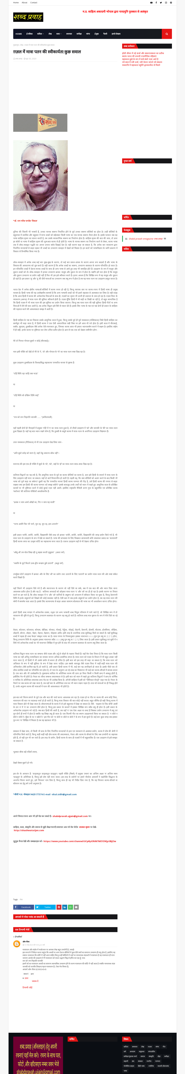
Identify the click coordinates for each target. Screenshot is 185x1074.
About (24, 2)
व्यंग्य (157, 1046)
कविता (126, 1046)
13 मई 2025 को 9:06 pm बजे (35, 945)
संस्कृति (151, 1056)
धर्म (125, 1051)
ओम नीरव (26, 941)
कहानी (126, 1061)
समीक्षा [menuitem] (79, 33)
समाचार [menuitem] (69, 33)
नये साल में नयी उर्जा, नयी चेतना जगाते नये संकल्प (142, 62)
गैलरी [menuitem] (105, 33)
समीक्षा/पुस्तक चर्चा (130, 1056)
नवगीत (149, 1061)
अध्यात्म (132, 1051)
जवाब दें (25, 974)
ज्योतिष (151, 1066)
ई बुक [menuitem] (97, 33)
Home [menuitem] (19, 33)
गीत (164, 1046)
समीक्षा (166, 1056)
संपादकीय (151, 1051)
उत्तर (26, 978)
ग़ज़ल (150, 1046)
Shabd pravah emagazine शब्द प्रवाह (145, 238)
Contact (33, 2)
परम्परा (157, 1061)
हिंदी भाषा (141, 1066)
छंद (133, 1061)
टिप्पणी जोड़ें (27, 987)
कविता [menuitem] (39, 33)
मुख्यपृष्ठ (16, 45)
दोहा (159, 1056)
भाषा (125, 1070)
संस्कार (140, 1061)
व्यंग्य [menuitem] (88, 33)
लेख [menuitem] (50, 33)
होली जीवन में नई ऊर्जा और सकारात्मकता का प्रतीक (143, 53)
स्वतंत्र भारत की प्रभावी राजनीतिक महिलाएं (139, 56)
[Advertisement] (65, 86)
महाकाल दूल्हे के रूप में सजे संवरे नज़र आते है (140, 59)
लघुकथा (141, 1051)
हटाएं (32, 974)
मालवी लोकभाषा (163, 1066)
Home (16, 2)
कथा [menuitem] (58, 33)
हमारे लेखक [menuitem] (116, 33)
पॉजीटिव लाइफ (129, 1066)
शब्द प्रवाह (18, 58)
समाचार (134, 1046)
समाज (143, 1056)
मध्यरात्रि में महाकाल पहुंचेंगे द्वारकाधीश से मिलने (141, 65)
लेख (21, 45)
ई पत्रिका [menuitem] (29, 33)
